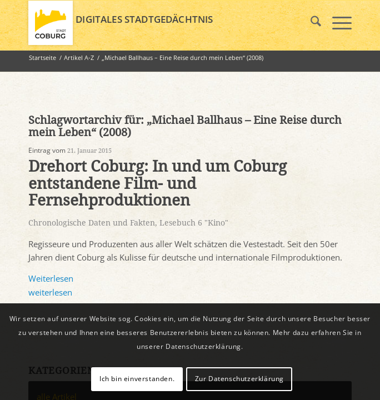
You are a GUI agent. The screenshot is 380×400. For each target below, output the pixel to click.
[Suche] (310, 23)
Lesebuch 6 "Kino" (193, 222)
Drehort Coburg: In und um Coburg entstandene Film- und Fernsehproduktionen (157, 183)
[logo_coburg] (157, 23)
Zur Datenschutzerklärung (239, 378)
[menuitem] (310, 23)
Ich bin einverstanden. (136, 378)
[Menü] (336, 23)
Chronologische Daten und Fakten (91, 222)
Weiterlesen (50, 278)
